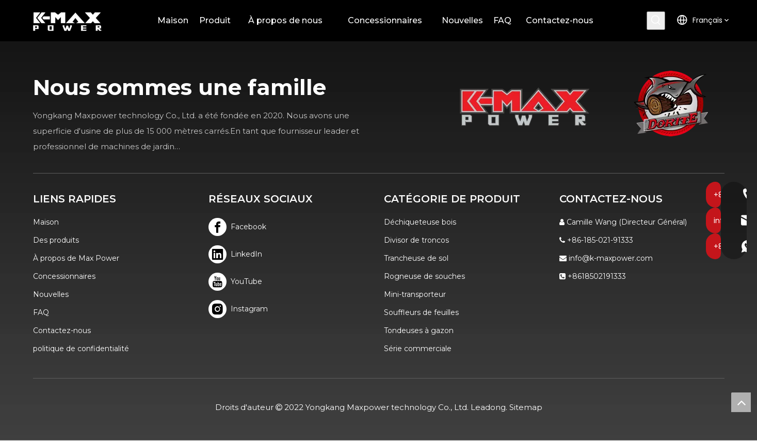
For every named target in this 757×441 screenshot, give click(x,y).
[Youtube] (237, 282)
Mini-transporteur (415, 294)
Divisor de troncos (416, 240)
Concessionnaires (64, 276)
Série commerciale (418, 348)
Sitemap (525, 407)
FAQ (41, 312)
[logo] (671, 103)
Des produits (56, 240)
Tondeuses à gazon (419, 330)
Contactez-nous (62, 330)
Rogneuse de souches (424, 276)
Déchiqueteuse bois (420, 222)
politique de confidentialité (81, 348)
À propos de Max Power (76, 258)
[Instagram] (237, 309)
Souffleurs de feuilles (421, 312)
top (741, 402)
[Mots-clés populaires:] (656, 20)
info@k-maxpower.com (611, 258)
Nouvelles (51, 294)
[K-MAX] (525, 106)
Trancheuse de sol (416, 258)
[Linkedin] (237, 254)
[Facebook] (237, 227)
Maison (46, 222)
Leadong (488, 407)
